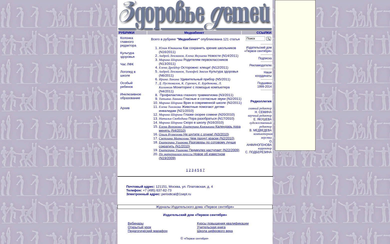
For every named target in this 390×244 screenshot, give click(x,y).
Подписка (265, 58)
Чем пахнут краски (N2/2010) (196, 138)
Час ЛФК (127, 64)
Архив (125, 108)
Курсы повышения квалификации (223, 223)
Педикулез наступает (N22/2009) (199, 150)
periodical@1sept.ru (176, 194)
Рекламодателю (261, 65)
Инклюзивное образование (130, 96)
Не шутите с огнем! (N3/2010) (194, 134)
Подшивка (264, 84)
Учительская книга (211, 227)
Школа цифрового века (215, 231)
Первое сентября (196, 238)
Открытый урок (139, 227)
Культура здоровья (127, 55)
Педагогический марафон (148, 231)
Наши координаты (263, 74)
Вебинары (136, 223)
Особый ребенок (126, 85)
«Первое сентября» (219, 207)
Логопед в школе (128, 73)
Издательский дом (258, 49)
